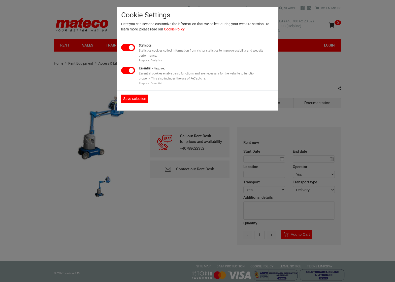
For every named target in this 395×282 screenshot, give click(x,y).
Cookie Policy (174, 29)
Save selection (134, 99)
